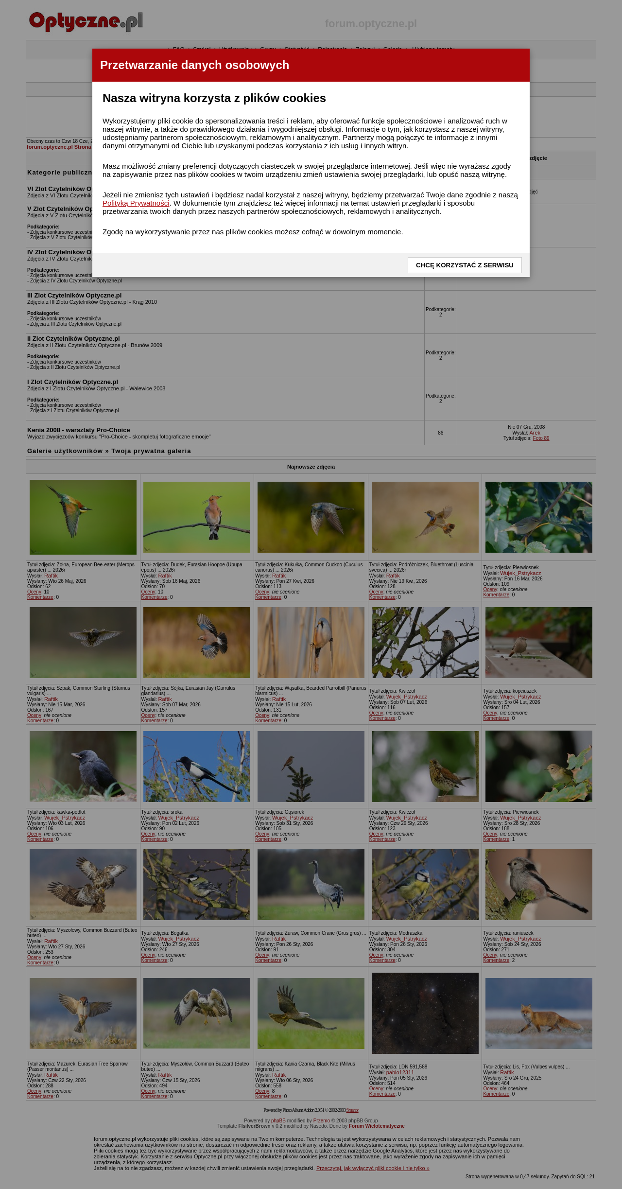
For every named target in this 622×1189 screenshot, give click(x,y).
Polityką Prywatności (136, 203)
